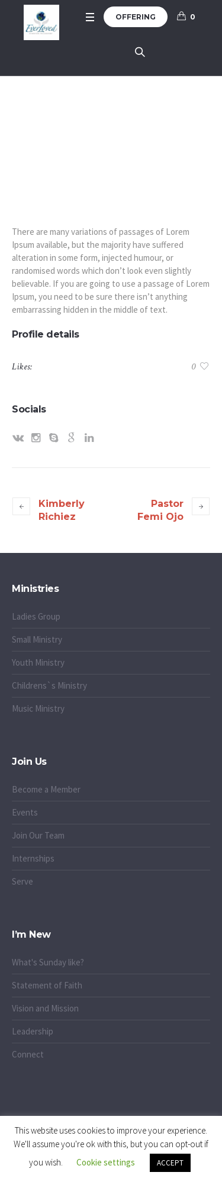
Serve (22, 881)
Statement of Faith (47, 985)
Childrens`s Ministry (49, 685)
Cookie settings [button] (105, 1162)
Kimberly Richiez (61, 510)
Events (25, 812)
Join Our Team (38, 835)
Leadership (32, 1031)
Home (79, 129)
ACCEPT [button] (170, 1163)
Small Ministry (37, 639)
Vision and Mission (45, 1008)
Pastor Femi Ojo (160, 510)
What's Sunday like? (48, 962)
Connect (28, 1054)
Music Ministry (38, 708)
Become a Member (46, 789)
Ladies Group (36, 616)
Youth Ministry (38, 662)
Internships (33, 858)
